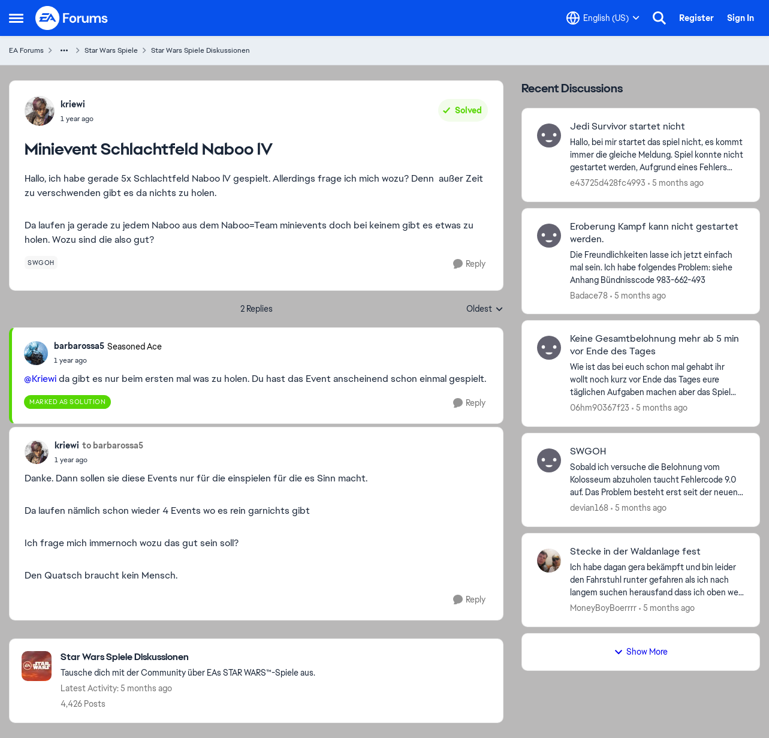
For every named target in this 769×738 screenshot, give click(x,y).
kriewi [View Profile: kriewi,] (73, 104)
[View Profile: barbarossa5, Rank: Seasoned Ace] (36, 353)
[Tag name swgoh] (41, 262)
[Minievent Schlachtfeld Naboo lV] (108, 360)
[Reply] (469, 264)
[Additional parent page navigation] (64, 50)
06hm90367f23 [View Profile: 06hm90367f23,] (599, 407)
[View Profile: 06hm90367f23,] (549, 348)
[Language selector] (603, 18)
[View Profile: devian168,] (549, 460)
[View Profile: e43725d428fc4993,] (549, 135)
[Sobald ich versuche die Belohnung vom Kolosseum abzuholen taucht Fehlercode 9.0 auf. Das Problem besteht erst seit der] (657, 480)
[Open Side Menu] (16, 18)
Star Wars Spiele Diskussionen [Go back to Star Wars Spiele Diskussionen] (200, 50)
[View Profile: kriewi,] (40, 111)
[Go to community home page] (71, 18)
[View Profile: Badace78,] (549, 236)
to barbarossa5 (112, 445)
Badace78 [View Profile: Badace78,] (589, 295)
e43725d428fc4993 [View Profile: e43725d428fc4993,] (608, 182)
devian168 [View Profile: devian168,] (589, 507)
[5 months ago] (676, 183)
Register (696, 18)
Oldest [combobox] (484, 309)
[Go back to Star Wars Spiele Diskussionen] (188, 657)
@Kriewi (40, 378)
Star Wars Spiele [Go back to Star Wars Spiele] (111, 50)
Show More (641, 651)
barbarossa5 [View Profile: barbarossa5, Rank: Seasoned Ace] (79, 346)
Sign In (740, 18)
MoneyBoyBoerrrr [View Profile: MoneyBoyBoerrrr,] (603, 608)
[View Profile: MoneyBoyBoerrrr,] (549, 561)
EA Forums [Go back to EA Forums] (26, 50)
